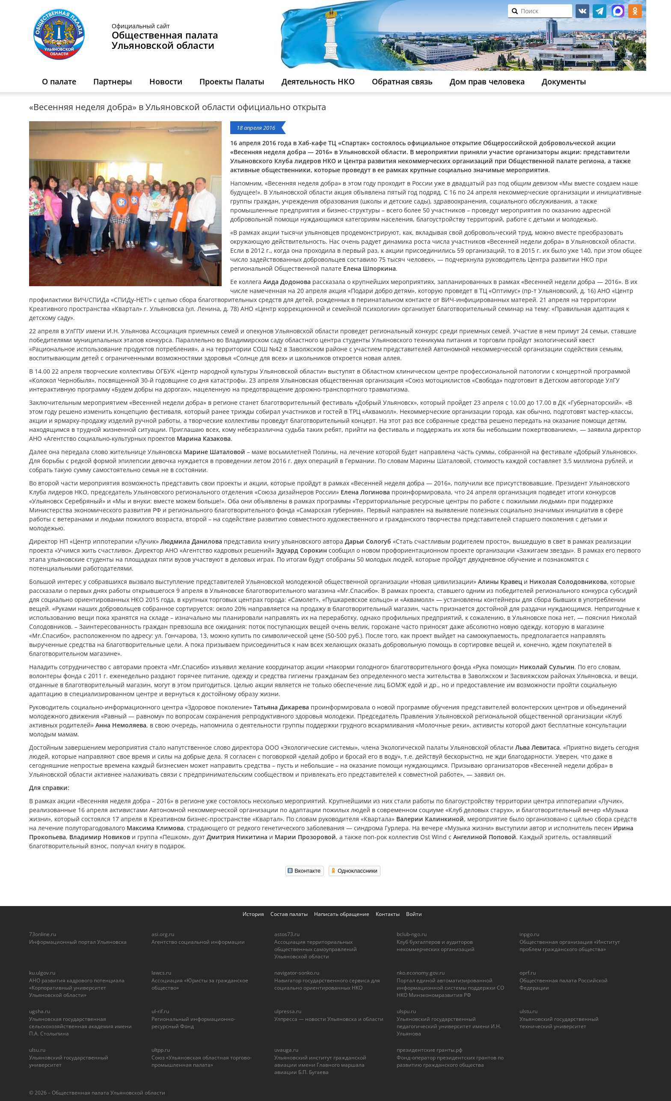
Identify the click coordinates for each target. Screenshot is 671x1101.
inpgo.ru (529, 934)
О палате (59, 81)
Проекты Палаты (231, 81)
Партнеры (112, 81)
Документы (564, 81)
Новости (165, 81)
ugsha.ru (39, 1011)
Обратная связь (402, 81)
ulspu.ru (406, 1011)
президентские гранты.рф (430, 1049)
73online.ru (42, 934)
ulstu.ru (528, 1011)
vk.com (582, 11)
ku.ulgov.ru (42, 972)
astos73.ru (287, 934)
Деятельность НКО (318, 81)
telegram (599, 11)
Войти (414, 914)
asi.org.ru (162, 934)
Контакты (388, 914)
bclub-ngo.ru (412, 934)
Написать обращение (341, 914)
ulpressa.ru (287, 1011)
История (253, 914)
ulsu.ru (37, 1049)
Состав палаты (289, 914)
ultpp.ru (160, 1049)
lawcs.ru (161, 972)
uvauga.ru (286, 1049)
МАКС (618, 11)
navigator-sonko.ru (296, 972)
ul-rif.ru (160, 1011)
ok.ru (635, 11)
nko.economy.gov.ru (421, 972)
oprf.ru (528, 972)
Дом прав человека (487, 81)
